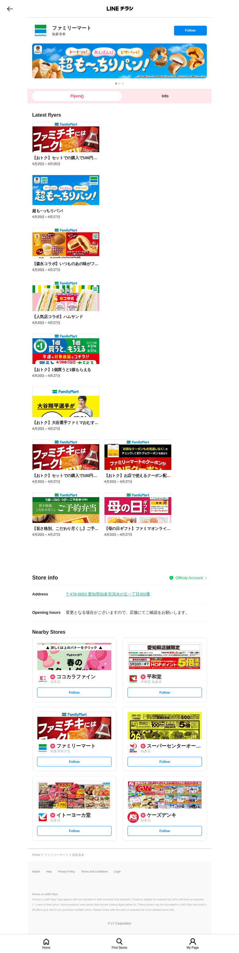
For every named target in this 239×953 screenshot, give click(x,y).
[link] (40, 30)
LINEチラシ (120, 8)
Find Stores (119, 947)
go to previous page (10, 8)
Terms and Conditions (94, 871)
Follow (190, 32)
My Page (193, 947)
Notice (36, 871)
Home (46, 947)
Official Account (189, 578)
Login (117, 871)
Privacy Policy (66, 871)
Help (49, 871)
